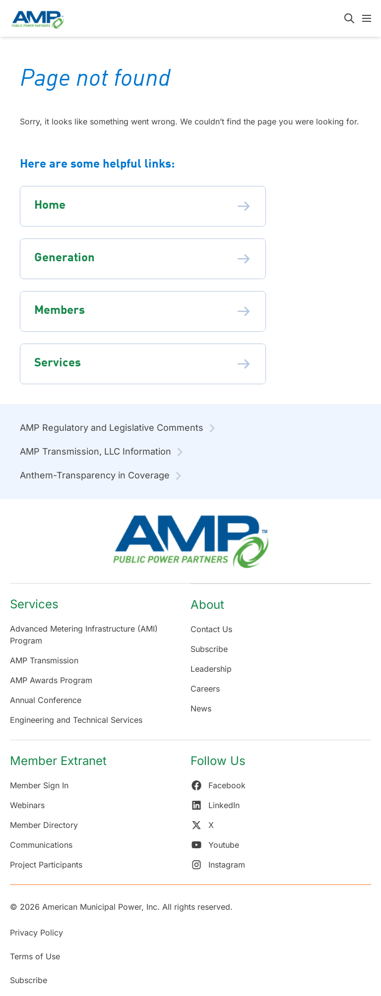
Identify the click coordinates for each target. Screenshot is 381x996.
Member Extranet (58, 761)
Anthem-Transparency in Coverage (95, 475)
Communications (41, 845)
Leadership (211, 669)
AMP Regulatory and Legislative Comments (111, 427)
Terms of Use (35, 956)
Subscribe (209, 649)
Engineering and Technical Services (76, 720)
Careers (205, 689)
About (207, 604)
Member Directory (44, 825)
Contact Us (211, 629)
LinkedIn (215, 805)
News (200, 708)
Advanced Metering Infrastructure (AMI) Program (84, 634)
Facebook (218, 785)
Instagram (217, 865)
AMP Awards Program (51, 680)
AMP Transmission (44, 660)
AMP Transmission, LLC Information (95, 451)
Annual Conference (45, 700)
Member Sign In (39, 785)
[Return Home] (190, 546)
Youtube (214, 845)
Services (34, 604)
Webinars (27, 805)
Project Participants (46, 865)
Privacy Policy (36, 932)
